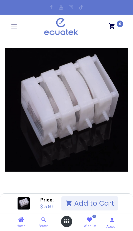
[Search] (44, 220)
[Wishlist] (89, 220)
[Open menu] (66, 222)
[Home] (21, 220)
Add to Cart (90, 203)
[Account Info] (112, 220)
